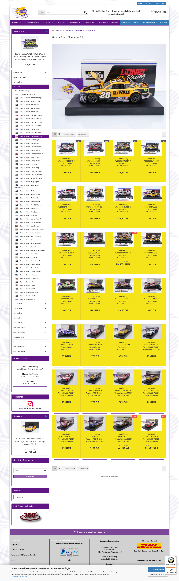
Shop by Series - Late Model (27, 292)
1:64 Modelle (89, 22)
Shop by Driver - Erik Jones (26, 164)
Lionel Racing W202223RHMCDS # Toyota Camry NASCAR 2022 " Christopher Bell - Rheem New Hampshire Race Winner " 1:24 (151, 300)
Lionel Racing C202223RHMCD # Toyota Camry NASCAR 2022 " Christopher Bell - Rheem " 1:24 (95, 346)
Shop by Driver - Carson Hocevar (28, 122)
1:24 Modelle (61, 22)
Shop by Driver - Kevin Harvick (27, 201)
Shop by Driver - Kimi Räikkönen (28, 205)
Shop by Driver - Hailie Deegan (27, 168)
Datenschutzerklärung (19, 576)
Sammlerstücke (18, 342)
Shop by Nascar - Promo (25, 282)
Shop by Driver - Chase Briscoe (28, 126)
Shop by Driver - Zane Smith (27, 268)
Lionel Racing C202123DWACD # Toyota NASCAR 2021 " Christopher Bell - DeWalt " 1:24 (94, 392)
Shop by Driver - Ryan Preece (27, 247)
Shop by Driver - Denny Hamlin (27, 161)
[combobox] (69, 134)
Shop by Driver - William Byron (27, 264)
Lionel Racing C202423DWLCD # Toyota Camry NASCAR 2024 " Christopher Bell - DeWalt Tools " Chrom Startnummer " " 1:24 (151, 208)
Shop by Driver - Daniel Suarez (27, 157)
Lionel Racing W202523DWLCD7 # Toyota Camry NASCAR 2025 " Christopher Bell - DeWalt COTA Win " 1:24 (123, 162)
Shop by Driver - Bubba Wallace (28, 119)
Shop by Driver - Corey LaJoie (27, 150)
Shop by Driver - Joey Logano (27, 182)
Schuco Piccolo (18, 346)
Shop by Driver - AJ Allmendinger (28, 98)
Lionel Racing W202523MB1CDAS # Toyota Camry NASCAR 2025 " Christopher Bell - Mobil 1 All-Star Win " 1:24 (66, 162)
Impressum (15, 544)
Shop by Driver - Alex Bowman (27, 101)
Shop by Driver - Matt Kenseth (27, 226)
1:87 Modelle (103, 22)
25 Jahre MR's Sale (31, 22)
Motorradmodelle (19, 327)
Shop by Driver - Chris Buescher (28, 133)
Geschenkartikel (19, 351)
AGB (13, 560)
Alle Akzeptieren (158, 570)
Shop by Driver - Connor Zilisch (28, 147)
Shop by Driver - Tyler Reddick (27, 261)
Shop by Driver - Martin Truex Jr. (28, 219)
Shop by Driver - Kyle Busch (26, 212)
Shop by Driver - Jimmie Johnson (28, 178)
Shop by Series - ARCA (25, 289)
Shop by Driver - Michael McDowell (29, 229)
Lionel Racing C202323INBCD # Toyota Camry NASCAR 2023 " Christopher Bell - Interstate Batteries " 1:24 (66, 300)
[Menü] (175, 557)
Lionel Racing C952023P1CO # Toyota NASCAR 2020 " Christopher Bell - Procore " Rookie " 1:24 (123, 438)
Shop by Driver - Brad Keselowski (28, 115)
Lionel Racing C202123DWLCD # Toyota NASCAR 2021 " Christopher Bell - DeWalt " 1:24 (151, 392)
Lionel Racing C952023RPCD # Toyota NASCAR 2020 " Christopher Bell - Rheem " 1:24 (151, 438)
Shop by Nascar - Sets (25, 285)
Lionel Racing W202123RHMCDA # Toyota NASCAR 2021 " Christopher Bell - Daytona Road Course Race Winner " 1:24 (123, 392)
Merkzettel (159, 3)
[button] (140, 3)
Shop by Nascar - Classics (26, 278)
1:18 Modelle (47, 22)
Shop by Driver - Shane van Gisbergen (30, 250)
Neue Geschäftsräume (130, 22)
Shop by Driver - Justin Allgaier (28, 194)
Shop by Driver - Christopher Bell (28, 136)
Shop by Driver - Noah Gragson (28, 233)
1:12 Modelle (17, 318)
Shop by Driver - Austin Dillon (27, 112)
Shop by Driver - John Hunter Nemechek (27, 186)
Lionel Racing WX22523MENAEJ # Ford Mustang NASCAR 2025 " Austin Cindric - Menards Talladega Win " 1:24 (30, 57)
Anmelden (30, 476)
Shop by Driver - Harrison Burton (28, 171)
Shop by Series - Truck (25, 296)
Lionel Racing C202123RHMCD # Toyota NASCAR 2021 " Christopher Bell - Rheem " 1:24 (66, 438)
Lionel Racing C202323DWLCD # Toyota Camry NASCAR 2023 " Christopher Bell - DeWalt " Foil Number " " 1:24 (151, 254)
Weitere (114, 22)
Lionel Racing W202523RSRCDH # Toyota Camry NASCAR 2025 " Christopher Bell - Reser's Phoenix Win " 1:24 (95, 162)
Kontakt (163, 22)
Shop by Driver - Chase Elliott (27, 129)
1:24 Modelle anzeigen (22, 91)
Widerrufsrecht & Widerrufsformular (23, 555)
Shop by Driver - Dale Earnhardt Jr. (29, 154)
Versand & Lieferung (18, 550)
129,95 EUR (30, 64)
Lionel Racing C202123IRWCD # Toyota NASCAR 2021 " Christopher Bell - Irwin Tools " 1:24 (94, 438)
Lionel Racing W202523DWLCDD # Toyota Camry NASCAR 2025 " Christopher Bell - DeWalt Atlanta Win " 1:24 (151, 162)
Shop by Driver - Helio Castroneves (29, 175)
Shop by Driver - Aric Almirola (27, 105)
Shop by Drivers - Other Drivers (28, 271)
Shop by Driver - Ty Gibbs (26, 257)
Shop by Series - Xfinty (25, 299)
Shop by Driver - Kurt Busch (26, 208)
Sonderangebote (19, 332)
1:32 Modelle (17, 323)
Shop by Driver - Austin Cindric (27, 108)
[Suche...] (41, 12)
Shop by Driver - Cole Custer (27, 143)
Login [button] (148, 3)
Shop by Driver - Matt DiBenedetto (29, 222)
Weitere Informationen (157, 575)
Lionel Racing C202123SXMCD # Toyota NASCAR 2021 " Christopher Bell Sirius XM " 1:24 (151, 346)
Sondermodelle (18, 337)
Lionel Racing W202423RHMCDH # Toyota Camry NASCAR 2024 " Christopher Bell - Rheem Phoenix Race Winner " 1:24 (123, 208)
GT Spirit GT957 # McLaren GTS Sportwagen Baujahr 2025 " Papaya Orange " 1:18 (30, 441)
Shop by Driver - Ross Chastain (28, 236)
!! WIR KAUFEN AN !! (150, 22)
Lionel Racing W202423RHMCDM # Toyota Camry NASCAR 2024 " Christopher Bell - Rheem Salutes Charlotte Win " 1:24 (66, 208)
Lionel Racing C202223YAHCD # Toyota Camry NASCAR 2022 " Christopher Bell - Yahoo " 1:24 (66, 346)
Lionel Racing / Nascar (25, 94)
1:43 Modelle (75, 22)
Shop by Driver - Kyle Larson (27, 215)
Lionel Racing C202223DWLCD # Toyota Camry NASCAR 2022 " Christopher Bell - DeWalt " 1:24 (123, 346)
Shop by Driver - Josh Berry (26, 191)
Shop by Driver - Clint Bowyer (27, 140)
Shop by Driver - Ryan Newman (28, 243)
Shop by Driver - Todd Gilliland (27, 254)
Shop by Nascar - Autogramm (27, 275)
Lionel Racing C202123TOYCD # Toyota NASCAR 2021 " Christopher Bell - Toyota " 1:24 (66, 392)
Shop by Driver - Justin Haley (27, 198)
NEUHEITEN (16, 22)
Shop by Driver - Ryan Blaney (27, 240)
